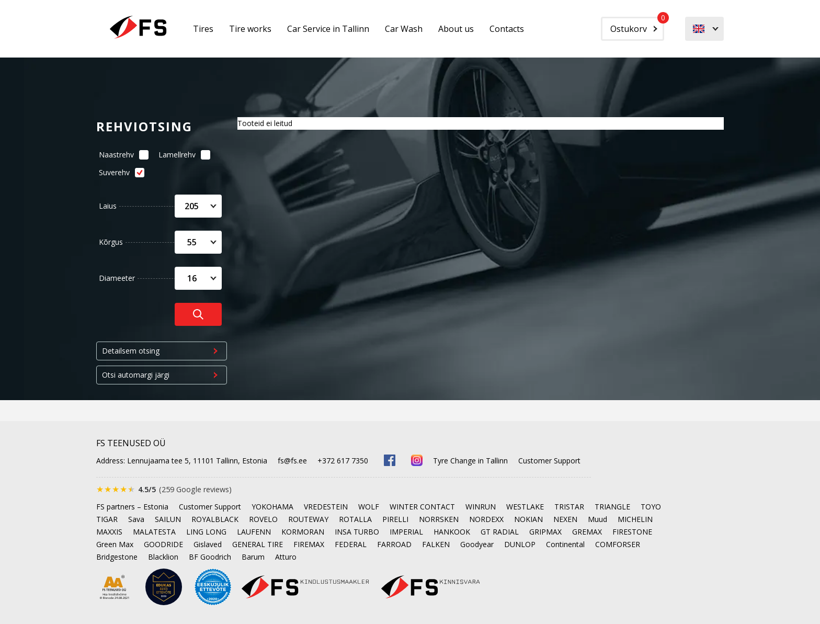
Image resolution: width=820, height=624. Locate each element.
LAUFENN (254, 532)
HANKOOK (452, 532)
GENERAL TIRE (257, 544)
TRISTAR (569, 507)
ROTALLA (355, 519)
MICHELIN (635, 519)
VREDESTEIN (326, 507)
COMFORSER (617, 544)
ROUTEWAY (308, 519)
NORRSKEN (439, 519)
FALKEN (436, 544)
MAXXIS (109, 532)
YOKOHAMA (272, 507)
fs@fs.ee (292, 461)
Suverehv (119, 172)
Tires (203, 29)
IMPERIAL (406, 532)
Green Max (114, 544)
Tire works (250, 29)
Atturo (286, 557)
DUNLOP (520, 544)
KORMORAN (302, 532)
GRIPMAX (545, 532)
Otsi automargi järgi (135, 375)
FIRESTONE (632, 532)
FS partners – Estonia (132, 507)
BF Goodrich (210, 557)
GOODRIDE (163, 544)
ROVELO (263, 519)
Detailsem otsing (131, 351)
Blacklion (163, 557)
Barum (253, 557)
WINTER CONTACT (422, 507)
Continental (565, 544)
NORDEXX (486, 519)
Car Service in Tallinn (328, 29)
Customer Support (549, 461)
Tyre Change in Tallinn (470, 461)
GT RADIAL (500, 532)
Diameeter (117, 278)
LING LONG (206, 532)
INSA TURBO (357, 532)
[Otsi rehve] (198, 314)
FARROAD (394, 544)
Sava (136, 519)
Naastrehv (121, 155)
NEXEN (565, 519)
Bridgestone (117, 557)
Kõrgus (111, 242)
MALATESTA (154, 532)
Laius (108, 206)
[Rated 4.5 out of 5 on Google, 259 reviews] (164, 489)
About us (456, 29)
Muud (597, 519)
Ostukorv (637, 26)
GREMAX (587, 532)
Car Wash (404, 29)
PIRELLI (395, 519)
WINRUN (480, 507)
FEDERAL (351, 544)
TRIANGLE (612, 507)
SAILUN (168, 519)
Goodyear (477, 544)
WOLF (368, 507)
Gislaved (207, 544)
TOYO (651, 507)
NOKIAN (528, 519)
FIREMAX (308, 544)
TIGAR (107, 519)
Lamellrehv (181, 155)
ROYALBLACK (214, 519)
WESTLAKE (525, 507)
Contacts (506, 29)
